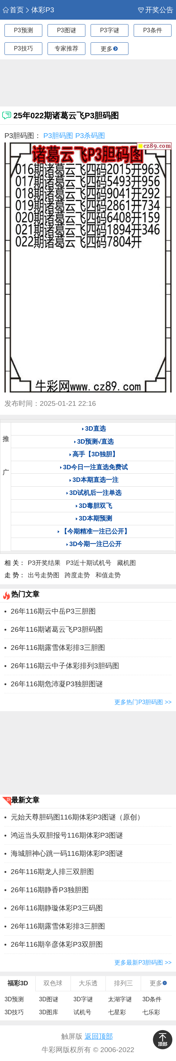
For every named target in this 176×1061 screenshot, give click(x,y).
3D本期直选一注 (95, 479)
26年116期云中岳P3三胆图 (53, 611)
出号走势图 (43, 575)
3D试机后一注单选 (95, 492)
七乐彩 (151, 1012)
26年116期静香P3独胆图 (50, 890)
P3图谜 (66, 30)
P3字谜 (109, 30)
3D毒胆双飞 (95, 505)
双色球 (52, 983)
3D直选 (95, 428)
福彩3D (17, 983)
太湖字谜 (120, 999)
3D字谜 (83, 999)
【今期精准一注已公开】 (95, 531)
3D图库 (48, 1012)
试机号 (82, 1012)
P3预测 (23, 30)
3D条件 (152, 999)
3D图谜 (48, 999)
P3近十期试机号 (89, 562)
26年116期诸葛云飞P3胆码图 (57, 629)
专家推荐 (66, 48)
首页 (13, 10)
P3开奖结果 (44, 562)
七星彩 (117, 1012)
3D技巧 (14, 1012)
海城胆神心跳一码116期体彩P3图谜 (67, 853)
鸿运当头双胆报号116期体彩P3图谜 (67, 835)
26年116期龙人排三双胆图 (52, 872)
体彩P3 (39, 10)
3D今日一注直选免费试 (95, 467)
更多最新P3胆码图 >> (143, 962)
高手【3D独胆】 (95, 454)
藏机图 (126, 562)
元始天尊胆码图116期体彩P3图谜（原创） (77, 817)
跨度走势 (77, 575)
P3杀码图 (90, 135)
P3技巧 (23, 48)
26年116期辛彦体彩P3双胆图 (57, 944)
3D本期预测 (95, 518)
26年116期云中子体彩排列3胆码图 (65, 666)
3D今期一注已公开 (95, 544)
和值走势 (108, 575)
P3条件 (152, 30)
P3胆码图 (58, 135)
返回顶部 (99, 1036)
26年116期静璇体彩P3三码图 (57, 908)
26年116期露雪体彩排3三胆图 (58, 647)
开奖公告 (155, 10)
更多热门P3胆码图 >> (143, 702)
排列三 (123, 983)
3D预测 (14, 999)
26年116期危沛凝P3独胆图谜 (57, 684)
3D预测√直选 (95, 441)
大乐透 (88, 983)
